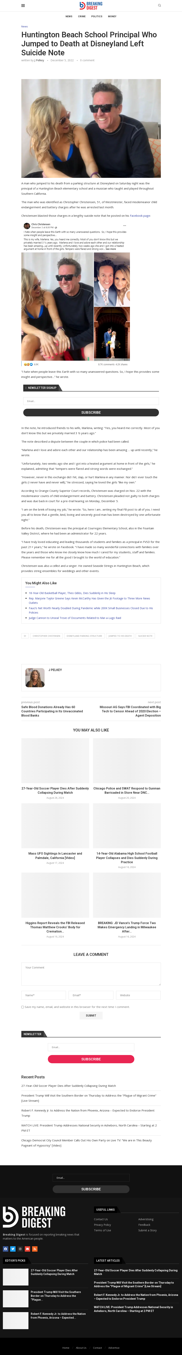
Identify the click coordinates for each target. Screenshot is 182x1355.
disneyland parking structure (84, 635)
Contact (97, 1347)
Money (112, 16)
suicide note (145, 635)
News (69, 16)
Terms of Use (102, 1230)
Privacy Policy (102, 1224)
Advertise (114, 1347)
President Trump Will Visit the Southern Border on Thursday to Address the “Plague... (56, 1295)
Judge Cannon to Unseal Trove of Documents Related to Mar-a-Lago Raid (75, 618)
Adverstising (145, 1219)
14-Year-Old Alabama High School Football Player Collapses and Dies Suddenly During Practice (127, 858)
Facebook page (140, 215)
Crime (82, 16)
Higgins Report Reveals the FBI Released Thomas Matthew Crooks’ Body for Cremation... (55, 927)
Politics (96, 16)
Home (65, 1347)
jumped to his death (120, 635)
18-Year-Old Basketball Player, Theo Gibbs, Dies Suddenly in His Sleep (72, 593)
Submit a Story (147, 1230)
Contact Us (101, 1219)
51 (25, 635)
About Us (81, 1347)
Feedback (144, 1224)
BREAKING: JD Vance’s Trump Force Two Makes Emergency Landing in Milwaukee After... (127, 927)
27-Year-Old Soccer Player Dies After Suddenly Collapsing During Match (68, 1086)
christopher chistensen (46, 635)
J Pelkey (39, 60)
